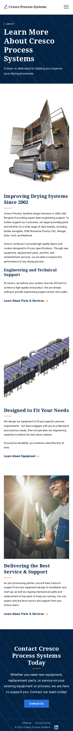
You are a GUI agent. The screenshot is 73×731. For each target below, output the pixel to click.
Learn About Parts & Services (24, 300)
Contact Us (36, 703)
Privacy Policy (43, 722)
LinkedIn (56, 727)
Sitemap (26, 722)
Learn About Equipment (19, 456)
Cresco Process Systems (37, 727)
